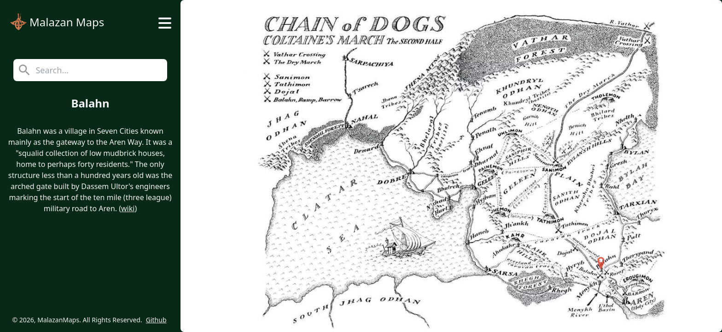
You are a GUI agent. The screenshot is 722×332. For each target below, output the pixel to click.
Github (156, 319)
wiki (127, 208)
